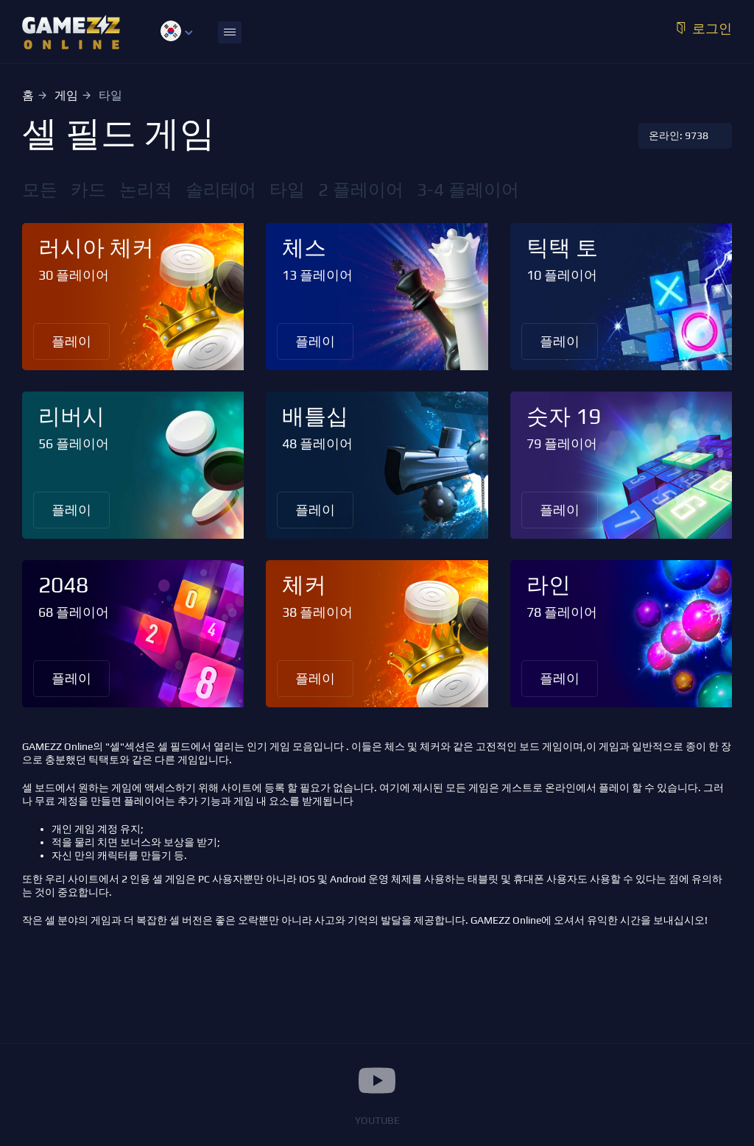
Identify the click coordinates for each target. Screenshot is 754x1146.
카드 (88, 189)
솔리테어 (221, 189)
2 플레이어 (361, 189)
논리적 (145, 189)
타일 (287, 189)
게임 (66, 95)
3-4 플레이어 (468, 189)
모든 (39, 189)
